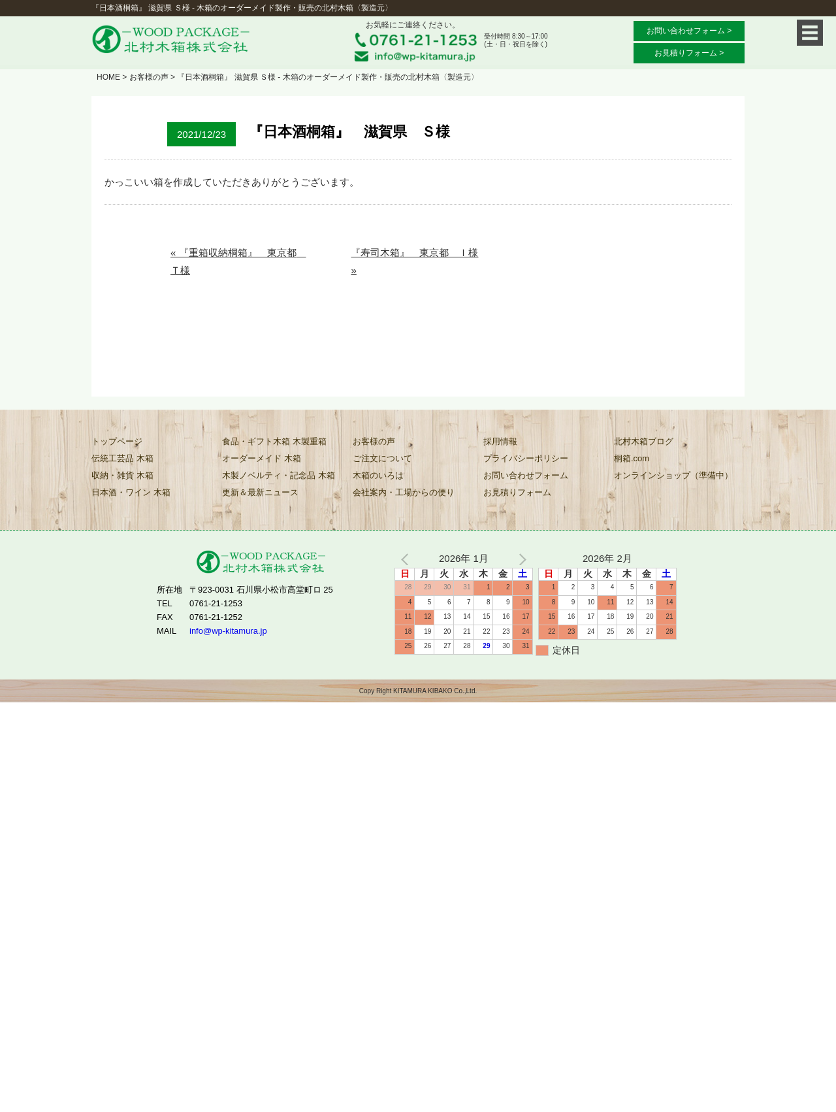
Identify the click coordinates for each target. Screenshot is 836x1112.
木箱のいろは (378, 475)
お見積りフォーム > (689, 52)
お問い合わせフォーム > (689, 30)
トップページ (116, 441)
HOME (108, 77)
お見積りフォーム (517, 492)
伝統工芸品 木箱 (122, 458)
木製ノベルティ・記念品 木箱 (278, 475)
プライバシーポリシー (525, 458)
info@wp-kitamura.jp (228, 630)
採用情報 (500, 441)
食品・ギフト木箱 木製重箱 (274, 441)
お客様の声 (149, 77)
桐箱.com (631, 458)
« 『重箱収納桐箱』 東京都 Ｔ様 (238, 261)
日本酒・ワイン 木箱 (130, 492)
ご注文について (382, 458)
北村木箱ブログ (643, 441)
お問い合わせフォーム (525, 475)
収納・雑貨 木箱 (122, 475)
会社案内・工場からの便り (404, 492)
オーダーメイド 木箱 (261, 458)
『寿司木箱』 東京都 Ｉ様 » (414, 261)
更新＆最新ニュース (260, 492)
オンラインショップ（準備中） (673, 475)
